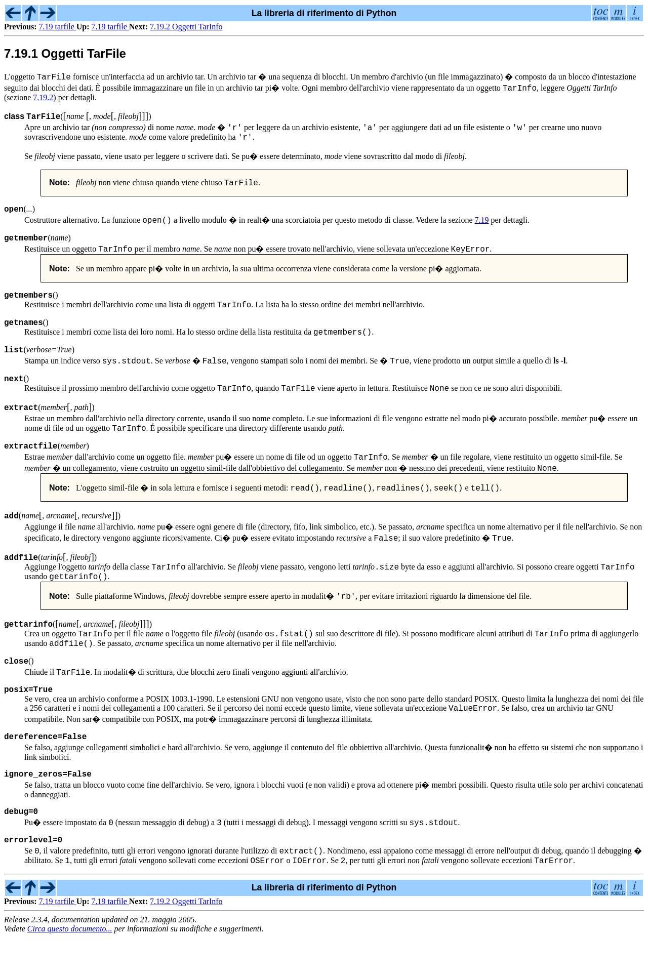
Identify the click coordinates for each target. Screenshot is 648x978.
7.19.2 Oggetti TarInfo (186, 26)
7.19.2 (43, 97)
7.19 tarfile (57, 26)
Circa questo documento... (69, 969)
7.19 (482, 224)
